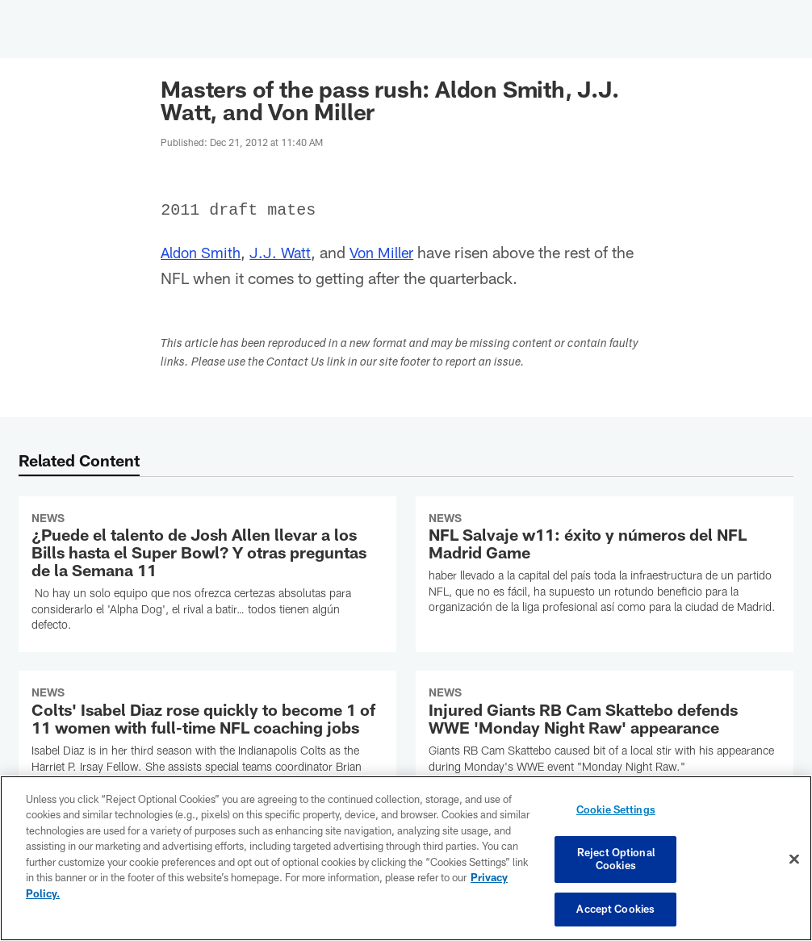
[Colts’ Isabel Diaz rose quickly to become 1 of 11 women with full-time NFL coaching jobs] (207, 763)
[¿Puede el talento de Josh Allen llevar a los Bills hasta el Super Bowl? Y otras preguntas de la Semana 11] (207, 574)
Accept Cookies (615, 907)
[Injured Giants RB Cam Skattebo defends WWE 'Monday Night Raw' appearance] (604, 732)
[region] (406, 859)
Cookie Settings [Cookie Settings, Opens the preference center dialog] (615, 812)
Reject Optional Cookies (616, 859)
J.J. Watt (288, 251)
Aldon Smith (204, 251)
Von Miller (393, 251)
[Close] (794, 859)
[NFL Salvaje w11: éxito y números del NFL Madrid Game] (604, 565)
